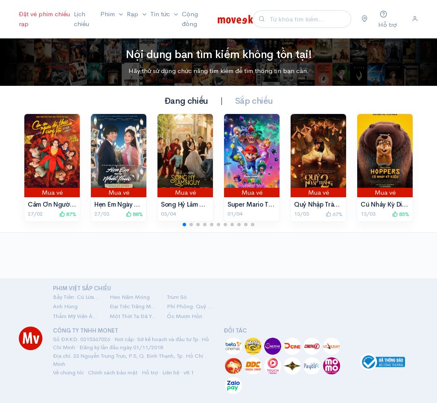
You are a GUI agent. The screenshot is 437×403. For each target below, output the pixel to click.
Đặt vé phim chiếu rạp (44, 19)
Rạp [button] (133, 14)
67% (334, 214)
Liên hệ (170, 372)
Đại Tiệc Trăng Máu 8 (133, 306)
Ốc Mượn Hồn (184, 316)
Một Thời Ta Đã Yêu (133, 316)
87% (67, 214)
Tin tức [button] (161, 14)
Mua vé (52, 192)
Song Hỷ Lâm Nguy (188, 204)
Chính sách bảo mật (112, 372)
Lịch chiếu (81, 19)
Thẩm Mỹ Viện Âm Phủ (76, 316)
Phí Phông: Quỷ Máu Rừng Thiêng (190, 306)
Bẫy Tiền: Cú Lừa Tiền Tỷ (76, 297)
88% (134, 214)
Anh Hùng (65, 306)
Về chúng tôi (68, 372)
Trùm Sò (177, 297)
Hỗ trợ (150, 372)
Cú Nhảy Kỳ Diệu (385, 204)
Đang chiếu (186, 101)
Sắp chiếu (254, 101)
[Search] (309, 19)
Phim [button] (108, 14)
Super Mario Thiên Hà (258, 204)
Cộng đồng (190, 19)
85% (400, 214)
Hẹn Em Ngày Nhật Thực (129, 204)
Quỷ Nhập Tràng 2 (320, 204)
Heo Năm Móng (130, 297)
